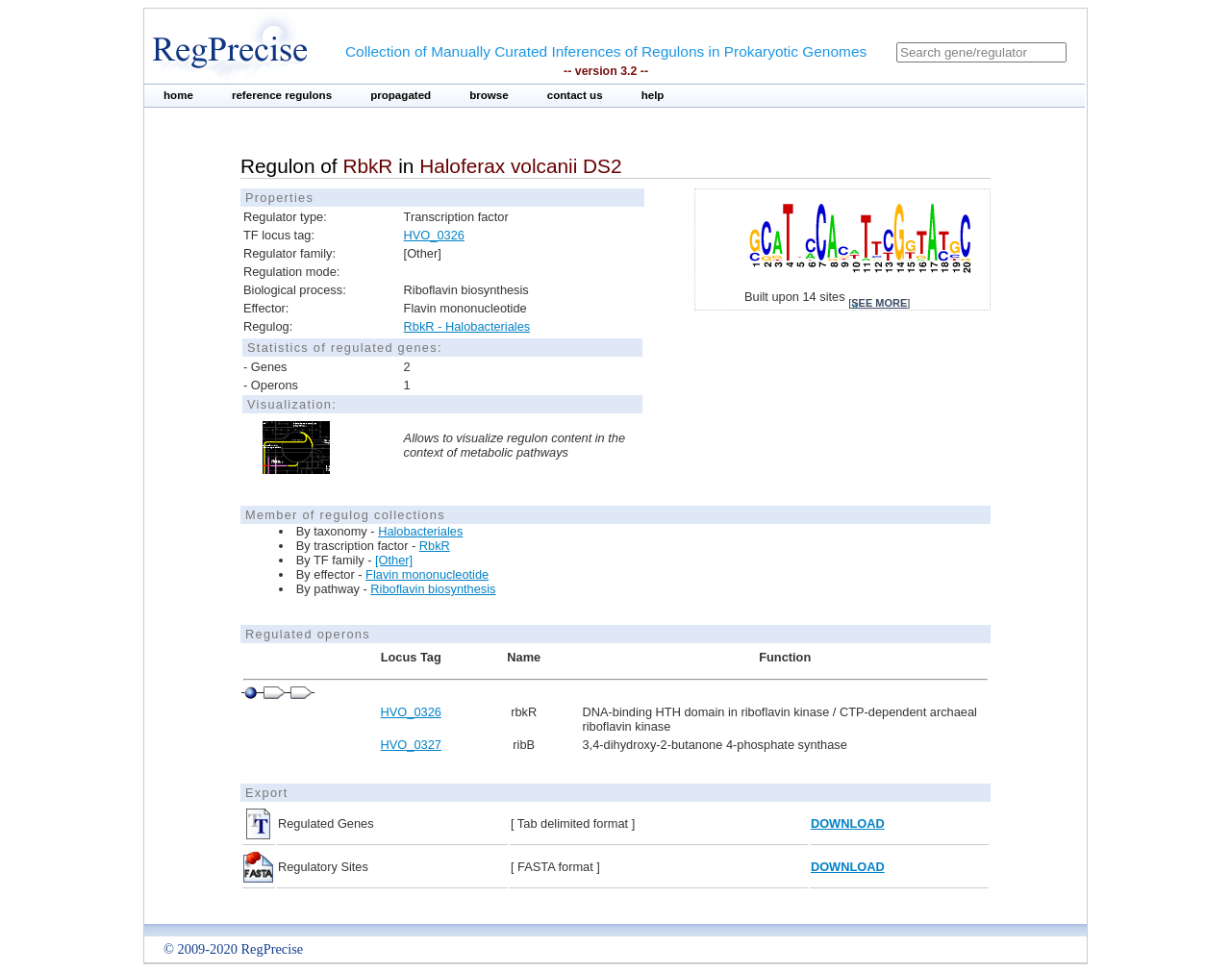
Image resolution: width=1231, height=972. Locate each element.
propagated (400, 95)
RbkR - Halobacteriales (467, 326)
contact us (575, 95)
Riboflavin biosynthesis (432, 589)
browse (489, 95)
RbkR (434, 545)
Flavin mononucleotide (427, 574)
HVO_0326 (434, 235)
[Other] (394, 560)
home (178, 95)
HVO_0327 (411, 744)
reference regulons (282, 95)
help (653, 95)
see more (879, 303)
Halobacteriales (420, 531)
